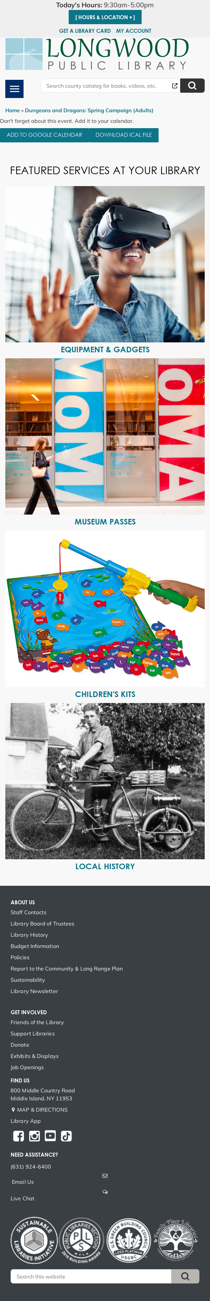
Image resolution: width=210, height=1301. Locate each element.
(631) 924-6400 (31, 1166)
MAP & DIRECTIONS (42, 1109)
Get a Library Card (85, 31)
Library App (26, 1121)
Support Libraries (33, 1033)
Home (12, 110)
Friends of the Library (37, 1022)
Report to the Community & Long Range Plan (67, 968)
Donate (20, 1044)
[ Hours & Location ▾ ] (105, 17)
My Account (133, 31)
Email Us (23, 1181)
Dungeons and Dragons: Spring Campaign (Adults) (89, 110)
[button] (105, 5)
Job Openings (27, 1067)
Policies (20, 957)
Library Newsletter (34, 991)
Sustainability (28, 979)
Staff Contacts (28, 912)
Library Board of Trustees (43, 923)
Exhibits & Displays (35, 1056)
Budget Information (35, 946)
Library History (29, 934)
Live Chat (23, 1198)
